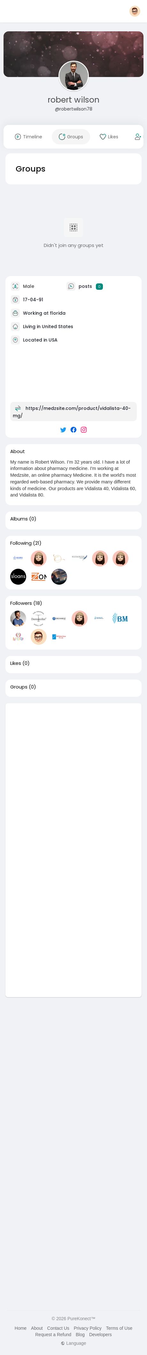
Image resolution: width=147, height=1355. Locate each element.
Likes (15, 663)
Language (73, 1343)
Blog (80, 1334)
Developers (100, 1334)
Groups (18, 686)
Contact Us (58, 1328)
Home (21, 1328)
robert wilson (73, 99)
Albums (19, 518)
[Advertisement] (73, 776)
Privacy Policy (88, 1328)
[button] (135, 11)
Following (21, 543)
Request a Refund (53, 1334)
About (37, 1328)
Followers (21, 603)
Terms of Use (119, 1328)
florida (58, 313)
